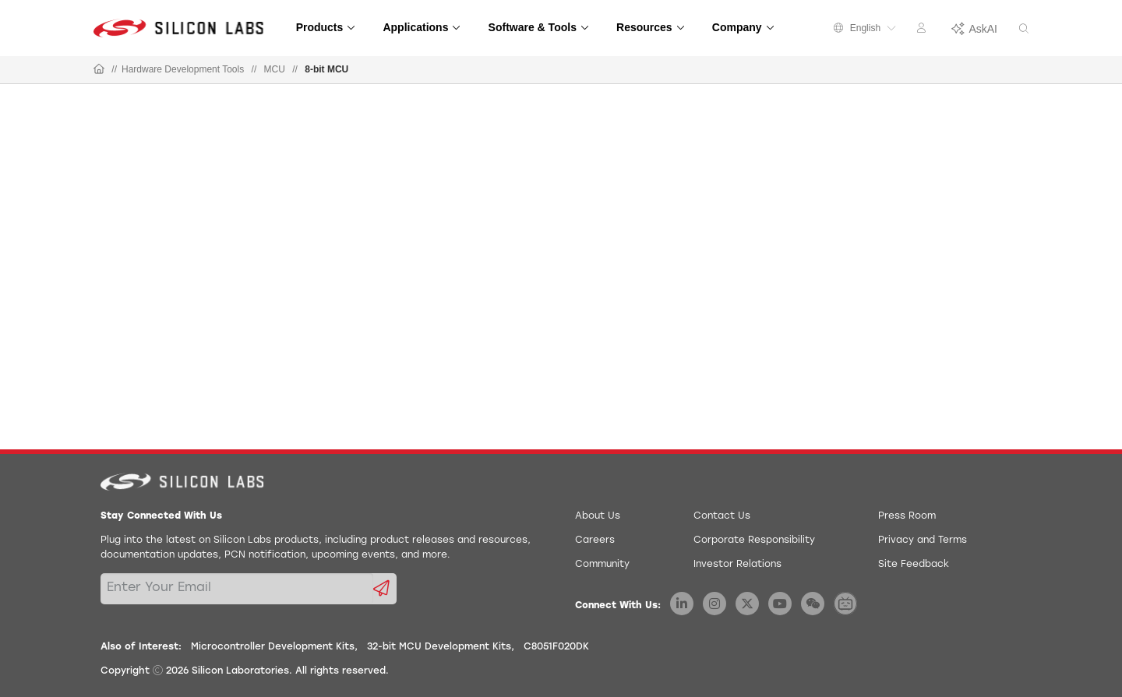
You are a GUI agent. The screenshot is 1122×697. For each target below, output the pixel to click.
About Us (597, 516)
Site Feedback (913, 564)
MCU (274, 69)
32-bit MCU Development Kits (439, 647)
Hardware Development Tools (183, 69)
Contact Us (721, 516)
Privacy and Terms (922, 540)
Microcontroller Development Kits (273, 647)
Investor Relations (737, 564)
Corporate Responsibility (754, 540)
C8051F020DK (556, 647)
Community (602, 564)
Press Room (907, 516)
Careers (595, 540)
